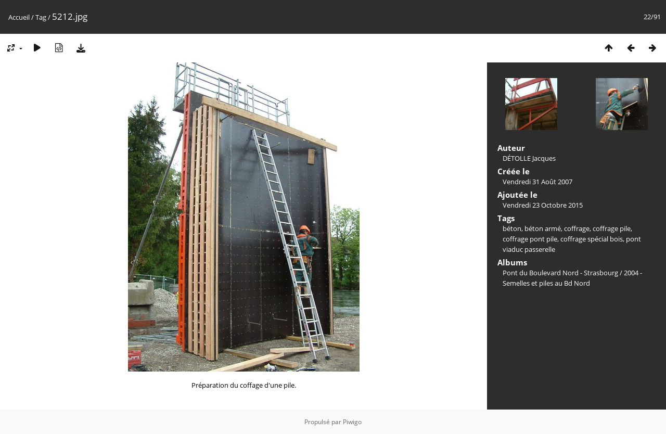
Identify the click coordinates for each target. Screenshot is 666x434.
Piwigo (352, 421)
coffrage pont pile (530, 239)
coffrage (577, 228)
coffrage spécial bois (591, 239)
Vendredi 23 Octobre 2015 (543, 205)
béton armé (542, 228)
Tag (40, 17)
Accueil (19, 17)
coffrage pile (612, 228)
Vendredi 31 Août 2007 (537, 181)
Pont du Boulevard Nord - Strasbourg (560, 272)
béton (512, 228)
